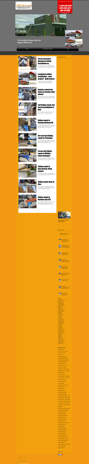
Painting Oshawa (61, 372)
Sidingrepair (60, 404)
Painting (67, 370)
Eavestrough (60, 354)
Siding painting (61, 402)
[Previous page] (34, 210)
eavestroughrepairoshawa (63, 437)
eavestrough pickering (62, 419)
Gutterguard (60, 368)
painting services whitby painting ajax (21, 457)
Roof (59, 377)
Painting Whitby (61, 376)
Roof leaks (62, 377)
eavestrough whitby (62, 424)
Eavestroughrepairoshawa (63, 358)
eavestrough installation (62, 415)
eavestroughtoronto (62, 442)
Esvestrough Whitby (62, 363)
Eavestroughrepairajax (62, 356)
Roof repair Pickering (62, 381)
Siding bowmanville (66, 401)
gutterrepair (63, 445)
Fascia (66, 365)
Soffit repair (68, 404)
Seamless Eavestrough (62, 392)
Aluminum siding (61, 351)
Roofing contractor (61, 390)
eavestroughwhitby (61, 444)
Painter (64, 370)
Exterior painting (61, 365)
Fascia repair (60, 367)
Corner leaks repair (61, 352)
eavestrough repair (61, 420)
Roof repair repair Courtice (63, 385)
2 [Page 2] (38, 210)
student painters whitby (21, 460)
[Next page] (41, 210)
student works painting (21, 462)
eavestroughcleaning (62, 428)
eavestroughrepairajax (62, 435)
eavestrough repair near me (63, 422)
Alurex (66, 351)
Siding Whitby (67, 399)
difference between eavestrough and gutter (64, 408)
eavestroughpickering (62, 433)
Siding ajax (60, 401)
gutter (59, 445)
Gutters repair (66, 368)
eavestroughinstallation (62, 429)
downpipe (60, 410)
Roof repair (67, 377)
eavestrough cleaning (62, 411)
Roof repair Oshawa (62, 379)
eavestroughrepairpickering (63, 438)
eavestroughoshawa (62, 431)
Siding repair (67, 402)
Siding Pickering (61, 399)
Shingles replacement (62, 395)
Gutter (65, 367)
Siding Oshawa (67, 397)
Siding (68, 395)
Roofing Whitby (61, 388)
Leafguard (60, 370)
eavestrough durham (62, 413)
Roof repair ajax (61, 383)
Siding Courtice (61, 397)
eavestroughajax (61, 426)
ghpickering (68, 444)
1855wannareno (61, 349)
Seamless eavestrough (62, 394)
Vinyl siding (60, 406)
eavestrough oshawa (62, 417)
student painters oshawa (21, 461)
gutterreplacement (61, 447)
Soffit (64, 404)
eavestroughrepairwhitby (63, 440)
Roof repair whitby (61, 386)
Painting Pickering (61, 374)
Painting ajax (67, 376)
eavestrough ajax (66, 410)
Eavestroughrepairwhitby (63, 361)
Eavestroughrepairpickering (63, 360)
